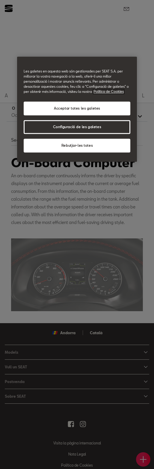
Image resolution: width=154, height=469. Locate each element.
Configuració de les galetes (77, 127)
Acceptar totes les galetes (77, 109)
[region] (77, 109)
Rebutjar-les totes (77, 145)
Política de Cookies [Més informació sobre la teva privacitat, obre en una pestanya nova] (108, 92)
